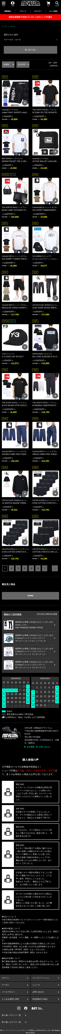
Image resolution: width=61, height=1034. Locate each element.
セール (12, 26)
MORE (30, 596)
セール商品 (53, 11)
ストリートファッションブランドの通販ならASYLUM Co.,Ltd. (26, 1030)
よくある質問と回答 (10, 999)
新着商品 (7, 11)
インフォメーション (40, 978)
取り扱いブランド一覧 (11, 1015)
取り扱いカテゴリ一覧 (11, 1022)
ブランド (23, 11)
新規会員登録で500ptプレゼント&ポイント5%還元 (30, 17)
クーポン (5, 985)
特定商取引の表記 (40, 999)
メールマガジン (8, 992)
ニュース (36, 985)
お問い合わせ (44, 747)
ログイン (5, 978)
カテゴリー (38, 11)
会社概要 (30, 747)
